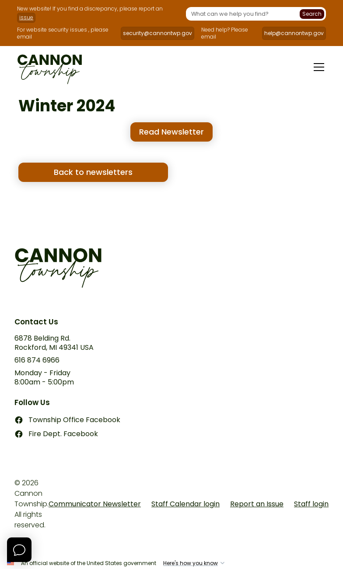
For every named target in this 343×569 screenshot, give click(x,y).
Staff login (311, 504)
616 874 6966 (37, 360)
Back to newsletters (93, 172)
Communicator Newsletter (95, 504)
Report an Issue (257, 504)
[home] (49, 67)
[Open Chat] (19, 549)
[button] (317, 67)
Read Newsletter (171, 131)
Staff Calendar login (185, 504)
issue (26, 17)
